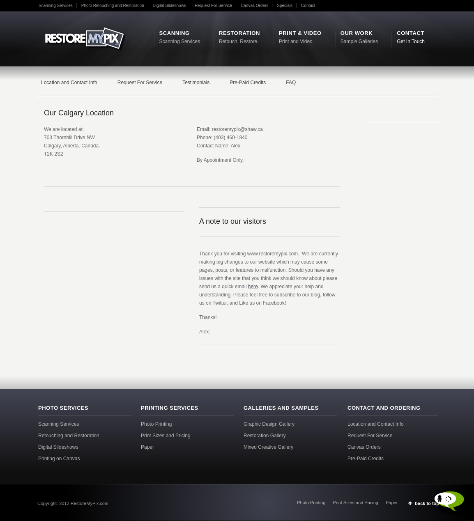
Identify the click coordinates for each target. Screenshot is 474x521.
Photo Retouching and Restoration (112, 5)
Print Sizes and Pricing (166, 435)
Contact (308, 5)
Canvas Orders (254, 5)
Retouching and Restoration (68, 435)
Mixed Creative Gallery (268, 447)
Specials (284, 5)
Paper (147, 447)
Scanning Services (56, 5)
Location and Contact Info (375, 424)
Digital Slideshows (169, 5)
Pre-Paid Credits (365, 458)
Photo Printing (156, 424)
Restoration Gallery (265, 435)
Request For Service (213, 5)
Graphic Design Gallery (269, 424)
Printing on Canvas (59, 458)
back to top (427, 503)
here (253, 286)
